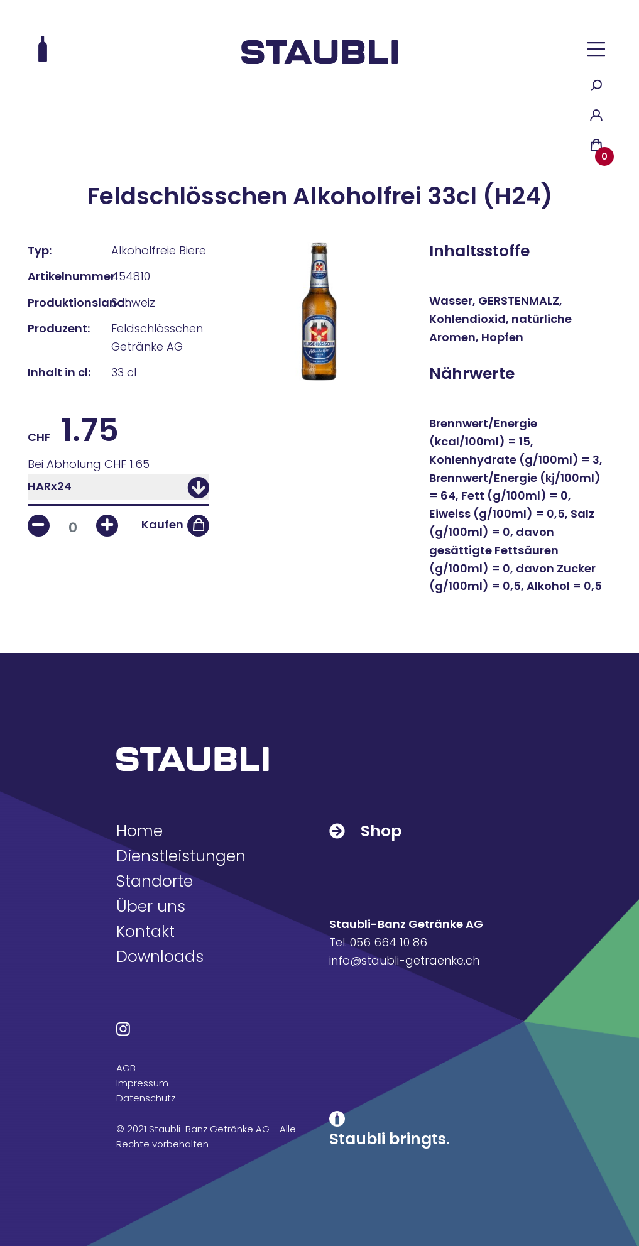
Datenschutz (145, 1098)
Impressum (142, 1083)
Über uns (150, 906)
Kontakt (145, 932)
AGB (126, 1067)
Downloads (160, 957)
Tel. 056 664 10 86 (378, 942)
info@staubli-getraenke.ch (404, 960)
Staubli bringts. (389, 1139)
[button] (596, 49)
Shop (365, 831)
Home (139, 831)
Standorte (154, 881)
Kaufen (162, 524)
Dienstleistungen (181, 856)
